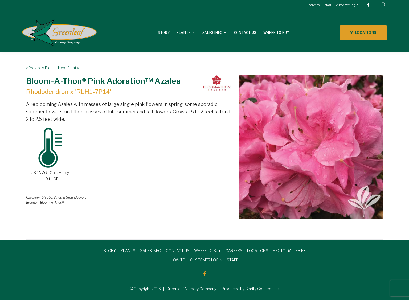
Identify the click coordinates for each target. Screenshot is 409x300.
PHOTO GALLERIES (289, 250)
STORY (110, 250)
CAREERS (234, 250)
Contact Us (245, 33)
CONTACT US (177, 250)
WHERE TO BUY (207, 250)
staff (328, 5)
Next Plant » (68, 67)
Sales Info (212, 33)
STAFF (232, 260)
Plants (184, 33)
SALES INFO (150, 250)
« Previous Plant (40, 67)
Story (164, 33)
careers (314, 5)
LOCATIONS (363, 32)
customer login (347, 5)
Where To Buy (276, 33)
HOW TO (178, 260)
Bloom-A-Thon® (52, 202)
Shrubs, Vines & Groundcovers (64, 197)
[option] (311, 147)
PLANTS (128, 250)
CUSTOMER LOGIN (206, 260)
